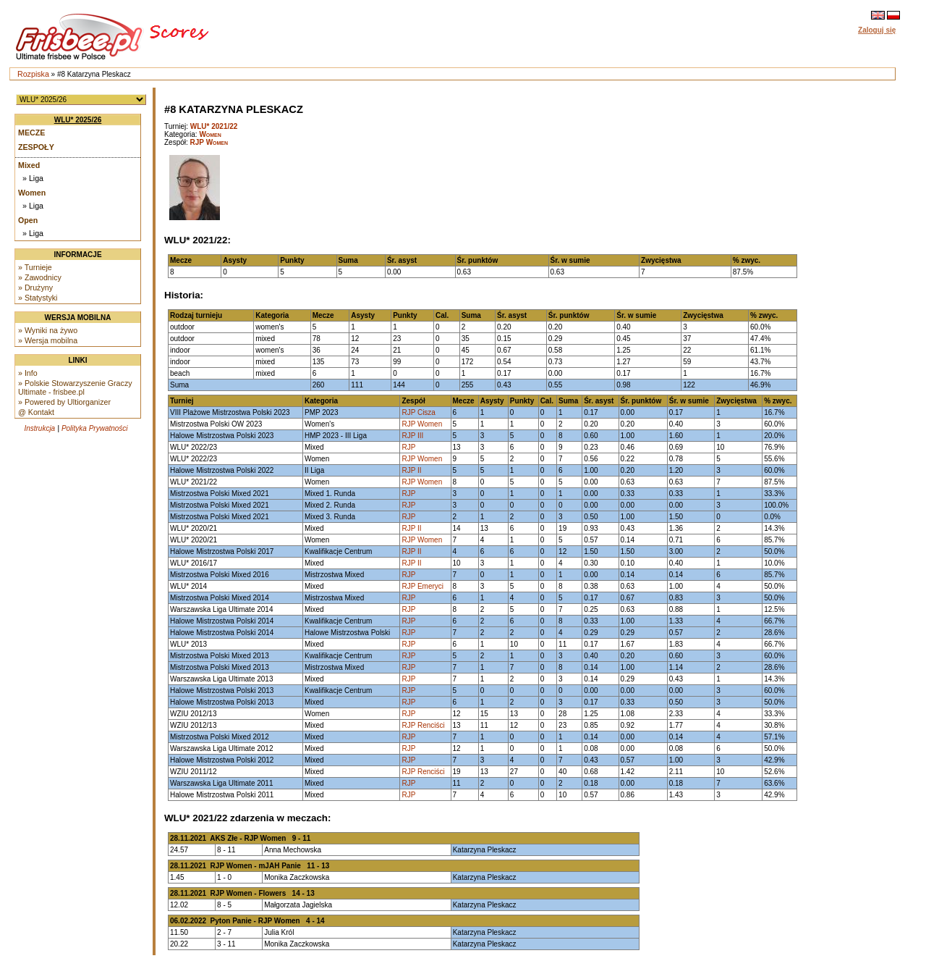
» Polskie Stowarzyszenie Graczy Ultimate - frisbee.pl (75, 387)
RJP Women (209, 142)
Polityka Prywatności (94, 428)
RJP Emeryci (422, 586)
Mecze (31, 132)
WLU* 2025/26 (78, 120)
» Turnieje (35, 267)
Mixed (29, 165)
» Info (28, 373)
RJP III (412, 436)
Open (28, 220)
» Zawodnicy (39, 277)
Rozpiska (33, 74)
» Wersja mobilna (47, 340)
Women (32, 192)
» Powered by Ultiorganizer (64, 402)
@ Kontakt (36, 412)
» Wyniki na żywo (47, 330)
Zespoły (36, 147)
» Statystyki (37, 297)
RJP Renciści (423, 725)
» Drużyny (35, 287)
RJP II (411, 470)
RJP (408, 447)
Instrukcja (39, 428)
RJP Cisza (419, 412)
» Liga (32, 178)
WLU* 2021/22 (214, 126)
